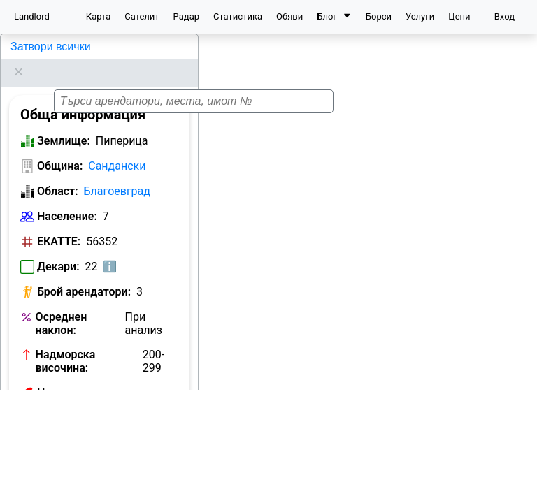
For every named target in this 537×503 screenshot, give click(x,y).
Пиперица (34, 46)
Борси (379, 16)
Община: (60, 148)
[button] (349, 264)
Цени (459, 16)
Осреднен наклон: (61, 306)
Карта (98, 16)
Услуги (420, 16)
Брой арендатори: (84, 274)
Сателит (141, 16)
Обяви (289, 16)
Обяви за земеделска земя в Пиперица (95, 406)
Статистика (237, 16)
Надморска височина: (66, 343)
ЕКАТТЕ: (58, 224)
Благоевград (117, 173)
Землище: (63, 123)
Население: (67, 198)
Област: (57, 173)
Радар (186, 16)
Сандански (116, 148)
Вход (504, 16)
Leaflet (517, 495)
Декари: (58, 249)
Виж (162, 375)
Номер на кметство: (90, 374)
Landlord (32, 16)
